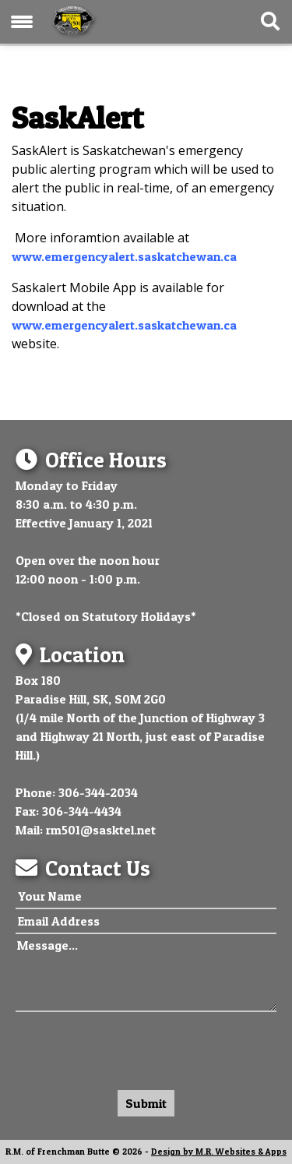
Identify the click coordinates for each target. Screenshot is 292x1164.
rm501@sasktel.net (101, 830)
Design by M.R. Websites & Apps (219, 1151)
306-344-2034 (98, 792)
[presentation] (134, 1047)
